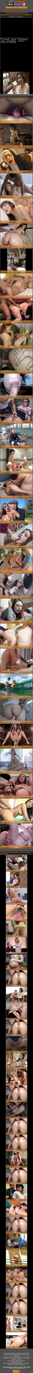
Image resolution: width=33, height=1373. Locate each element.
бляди (3, 41)
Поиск (15, 8)
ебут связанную (22, 39)
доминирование (11, 41)
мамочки (6, 39)
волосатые (21, 41)
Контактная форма (8, 1367)
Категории (9, 8)
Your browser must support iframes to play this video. (16, 27)
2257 (25, 1367)
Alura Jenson (12, 42)
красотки (13, 39)
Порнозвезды (22, 8)
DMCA (28, 1367)
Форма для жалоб (18, 1367)
